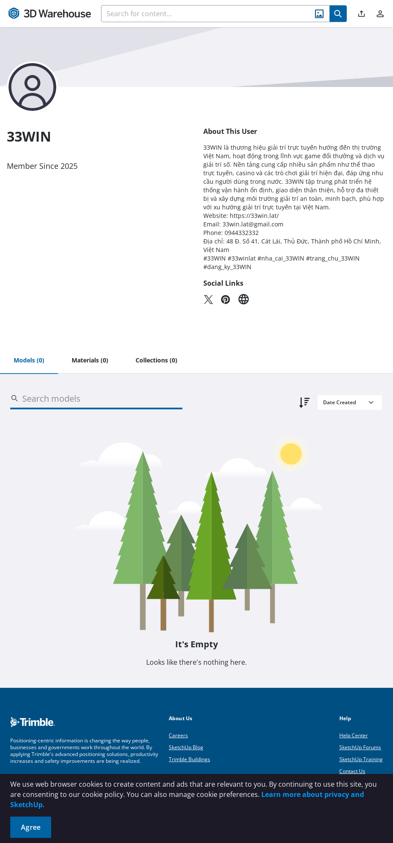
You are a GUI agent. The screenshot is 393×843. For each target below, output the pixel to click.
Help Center (353, 735)
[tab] (29, 361)
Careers (178, 735)
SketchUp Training (361, 759)
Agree (30, 827)
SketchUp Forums (360, 747)
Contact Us (352, 771)
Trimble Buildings (189, 759)
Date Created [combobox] (339, 402)
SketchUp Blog (186, 747)
